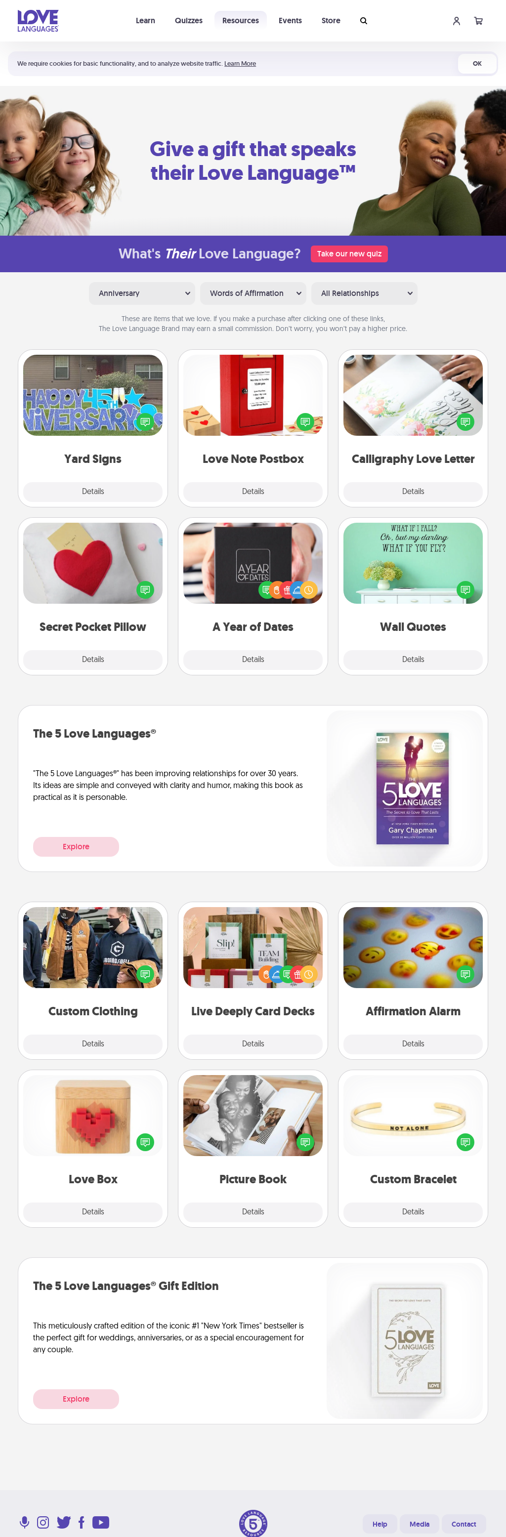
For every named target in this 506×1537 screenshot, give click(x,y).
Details (93, 492)
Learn (145, 20)
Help (380, 1524)
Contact (464, 1524)
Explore (76, 846)
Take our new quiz (349, 254)
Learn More (240, 63)
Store (331, 20)
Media (419, 1524)
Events (290, 20)
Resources (240, 20)
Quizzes (189, 20)
